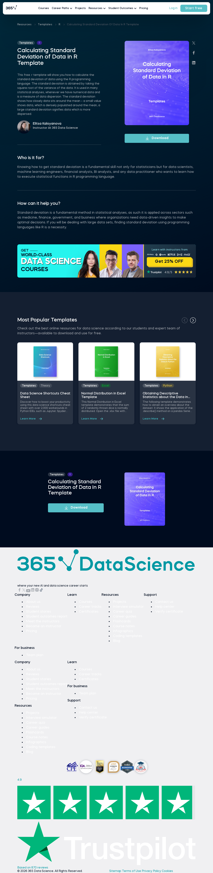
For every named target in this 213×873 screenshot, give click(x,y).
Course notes (124, 626)
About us (33, 602)
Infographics (123, 631)
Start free (193, 8)
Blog (116, 641)
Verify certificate (169, 611)
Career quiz (122, 611)
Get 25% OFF (169, 262)
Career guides (124, 616)
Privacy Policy (152, 871)
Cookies (167, 871)
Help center (164, 606)
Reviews (32, 606)
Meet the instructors (43, 621)
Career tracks (90, 606)
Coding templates (127, 636)
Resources (24, 24)
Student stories (38, 611)
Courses (43, 8)
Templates (45, 24)
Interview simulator (128, 606)
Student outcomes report (46, 616)
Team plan (34, 655)
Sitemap (115, 871)
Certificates (88, 611)
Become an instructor (43, 626)
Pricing (143, 8)
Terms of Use (132, 871)
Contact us (164, 602)
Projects (80, 8)
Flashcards (122, 621)
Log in (173, 8)
